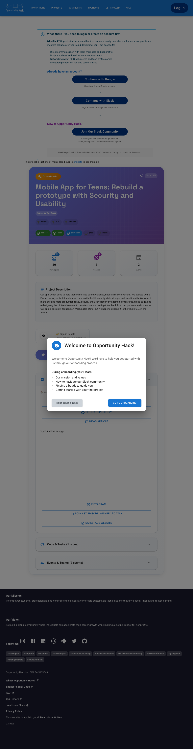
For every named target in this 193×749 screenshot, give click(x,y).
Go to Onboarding (125, 402)
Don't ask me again (67, 402)
